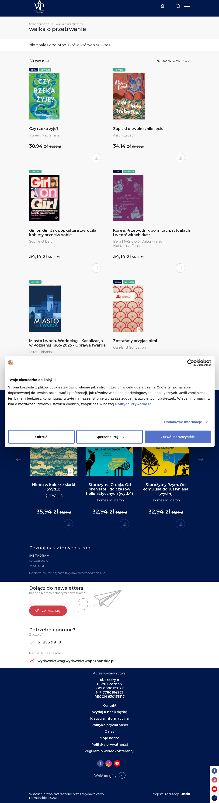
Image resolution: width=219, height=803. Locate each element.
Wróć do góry (105, 776)
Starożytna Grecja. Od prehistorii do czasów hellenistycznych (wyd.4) (109, 489)
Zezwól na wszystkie (178, 437)
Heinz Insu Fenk (126, 246)
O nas (109, 731)
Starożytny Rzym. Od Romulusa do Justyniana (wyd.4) (165, 489)
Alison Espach (124, 135)
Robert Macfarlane (44, 135)
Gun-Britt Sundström (130, 347)
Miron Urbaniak (41, 352)
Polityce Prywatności (134, 404)
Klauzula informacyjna (109, 718)
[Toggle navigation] (178, 6)
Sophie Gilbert (40, 241)
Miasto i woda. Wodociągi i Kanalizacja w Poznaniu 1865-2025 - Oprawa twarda (67, 343)
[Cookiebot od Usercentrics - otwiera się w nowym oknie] (190, 362)
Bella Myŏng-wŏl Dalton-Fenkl (137, 241)
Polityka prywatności (109, 725)
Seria (34, 70)
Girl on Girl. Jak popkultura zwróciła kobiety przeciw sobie (62, 232)
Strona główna (39, 24)
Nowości (45, 70)
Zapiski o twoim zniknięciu (138, 128)
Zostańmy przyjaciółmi (135, 341)
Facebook (38, 560)
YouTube (37, 566)
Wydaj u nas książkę (109, 712)
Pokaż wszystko (171, 61)
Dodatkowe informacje (183, 422)
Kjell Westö (54, 496)
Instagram (39, 555)
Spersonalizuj (109, 437)
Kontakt (110, 705)
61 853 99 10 (45, 642)
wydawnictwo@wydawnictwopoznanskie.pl (72, 661)
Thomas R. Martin (109, 500)
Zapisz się (47, 611)
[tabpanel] (54, 464)
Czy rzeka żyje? (44, 128)
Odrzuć (41, 437)
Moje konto (109, 738)
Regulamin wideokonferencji (109, 751)
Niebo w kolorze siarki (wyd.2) (53, 487)
